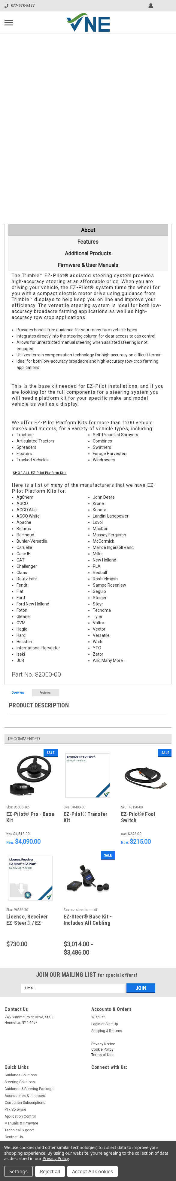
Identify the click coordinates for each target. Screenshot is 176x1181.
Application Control (20, 1116)
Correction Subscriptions (25, 1103)
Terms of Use (102, 1055)
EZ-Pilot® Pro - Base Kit (30, 817)
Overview (17, 692)
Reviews (45, 692)
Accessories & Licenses (25, 1096)
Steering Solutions (20, 1082)
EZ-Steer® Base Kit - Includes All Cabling (88, 919)
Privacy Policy (56, 1158)
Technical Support (19, 1130)
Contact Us (14, 1137)
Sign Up (111, 1024)
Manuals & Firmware (21, 1123)
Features (88, 242)
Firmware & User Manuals (88, 265)
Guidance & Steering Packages (30, 1089)
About (88, 230)
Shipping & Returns (106, 1031)
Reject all (50, 1171)
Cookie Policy (102, 1049)
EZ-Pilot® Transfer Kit (86, 817)
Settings (18, 1171)
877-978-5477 (20, 5)
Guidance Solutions (21, 1075)
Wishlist (98, 1017)
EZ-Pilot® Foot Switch (138, 817)
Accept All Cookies (92, 1171)
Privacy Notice (103, 1044)
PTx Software (15, 1109)
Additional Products (88, 253)
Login (95, 1024)
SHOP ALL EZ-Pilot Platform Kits (40, 472)
